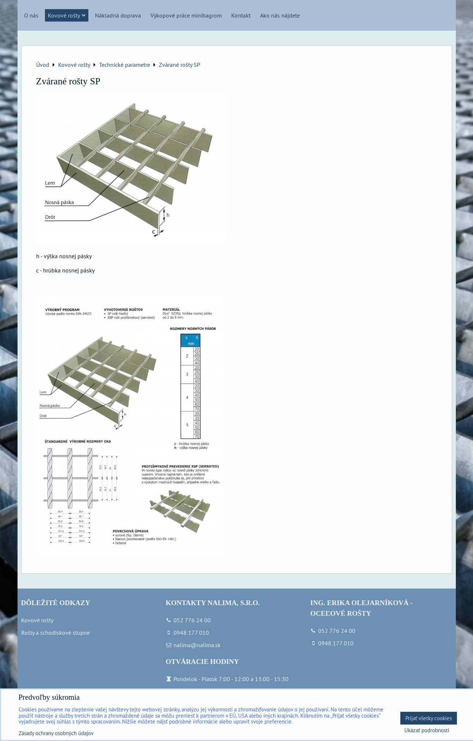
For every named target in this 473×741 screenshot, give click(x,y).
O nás (31, 15)
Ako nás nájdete (280, 15)
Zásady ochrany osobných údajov (56, 733)
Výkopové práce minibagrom (186, 15)
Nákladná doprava (118, 15)
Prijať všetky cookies (428, 718)
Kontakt (241, 15)
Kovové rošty (66, 15)
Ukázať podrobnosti (426, 730)
